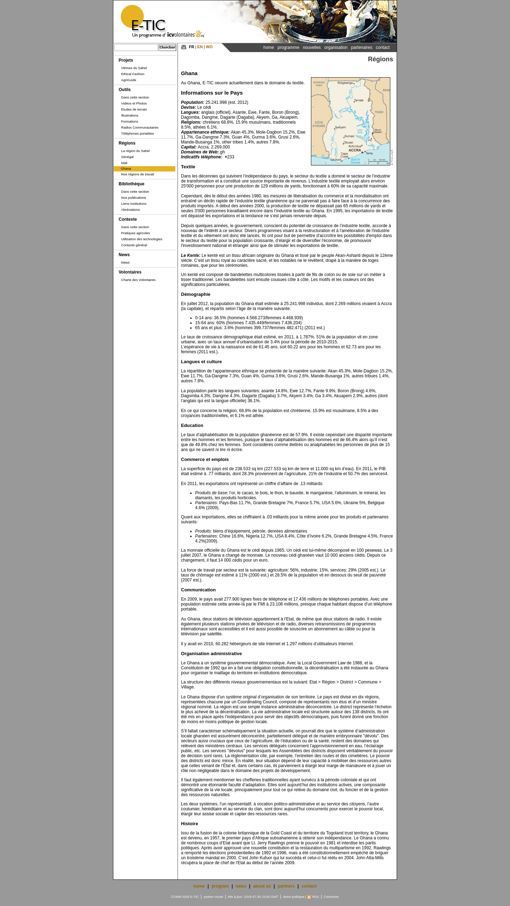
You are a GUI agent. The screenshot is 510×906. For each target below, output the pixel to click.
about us (262, 886)
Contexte (128, 219)
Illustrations (129, 115)
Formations (129, 121)
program (220, 886)
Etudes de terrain (134, 109)
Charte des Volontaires (138, 280)
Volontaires (130, 272)
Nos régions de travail (137, 174)
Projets (126, 60)
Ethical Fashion (132, 74)
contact (309, 886)
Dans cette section (135, 97)
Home (269, 47)
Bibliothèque (131, 183)
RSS (315, 897)
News (124, 254)
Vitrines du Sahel (134, 68)
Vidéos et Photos (134, 103)
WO (209, 47)
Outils (125, 89)
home (199, 886)
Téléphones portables (137, 133)
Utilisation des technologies (141, 239)
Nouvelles (312, 47)
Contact (383, 47)
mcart (219, 897)
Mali (124, 163)
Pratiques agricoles (135, 233)
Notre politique (293, 897)
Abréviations (130, 210)
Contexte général (134, 245)
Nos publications (133, 197)
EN (200, 47)
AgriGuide (128, 80)
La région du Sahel (135, 151)
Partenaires (361, 47)
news (241, 886)
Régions (127, 143)
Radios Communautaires (140, 127)
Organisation (335, 47)
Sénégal (127, 157)
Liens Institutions (133, 204)
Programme (288, 47)
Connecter (331, 897)
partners (286, 886)
